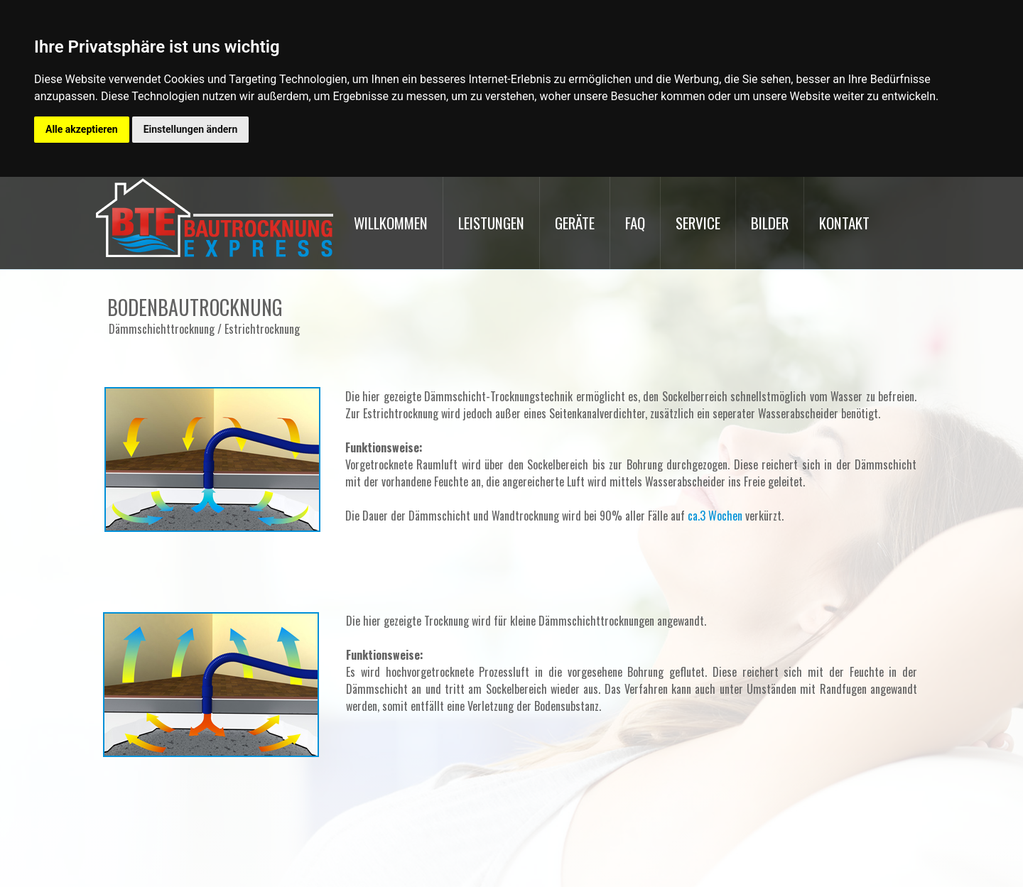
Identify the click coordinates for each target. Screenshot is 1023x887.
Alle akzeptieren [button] (81, 129)
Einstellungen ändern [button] (191, 129)
